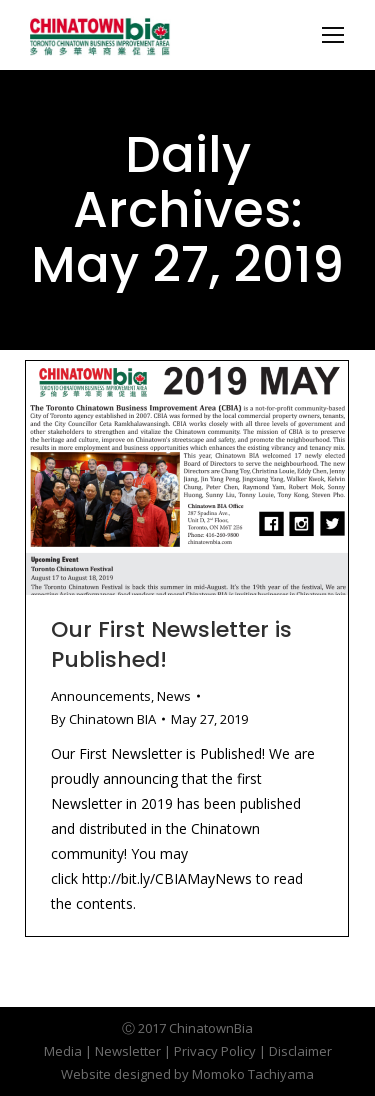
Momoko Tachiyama (253, 1074)
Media (63, 1051)
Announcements (101, 696)
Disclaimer (300, 1051)
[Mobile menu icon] (333, 35)
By (103, 719)
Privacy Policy (215, 1051)
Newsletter (128, 1051)
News (174, 696)
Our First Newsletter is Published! (171, 644)
